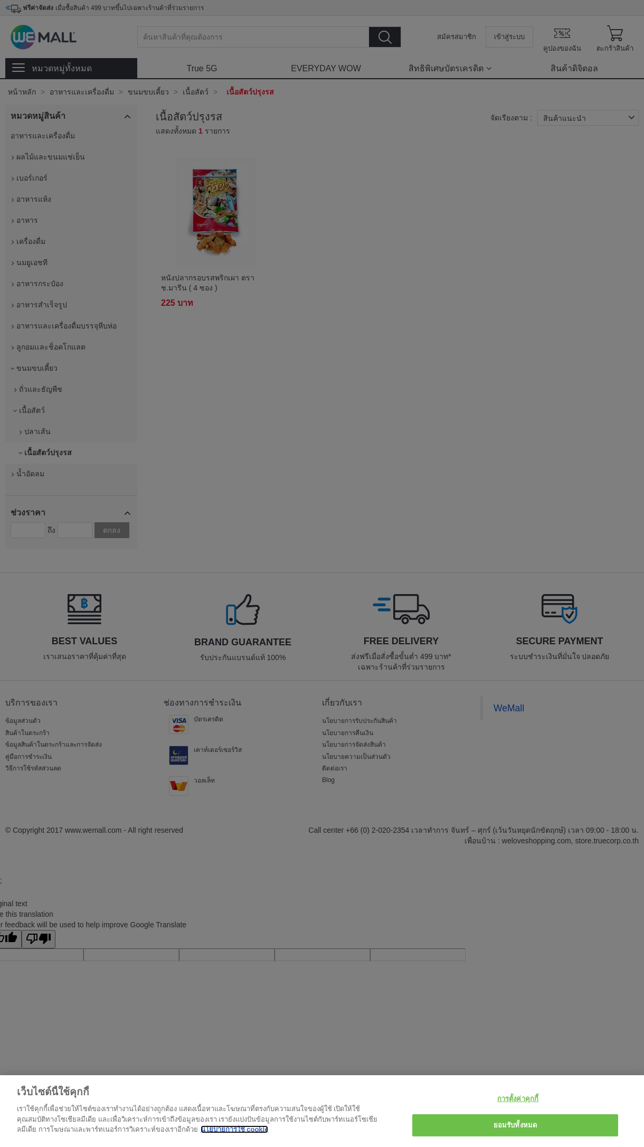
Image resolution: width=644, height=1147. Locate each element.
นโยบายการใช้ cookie (235, 1129)
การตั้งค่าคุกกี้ (517, 1099)
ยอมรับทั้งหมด (515, 1125)
